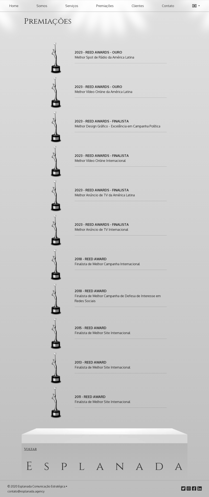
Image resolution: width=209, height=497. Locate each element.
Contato (168, 6)
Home (13, 6)
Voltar (30, 449)
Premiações (105, 6)
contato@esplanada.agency (26, 491)
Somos (41, 6)
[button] (196, 6)
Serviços (71, 6)
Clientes (138, 6)
